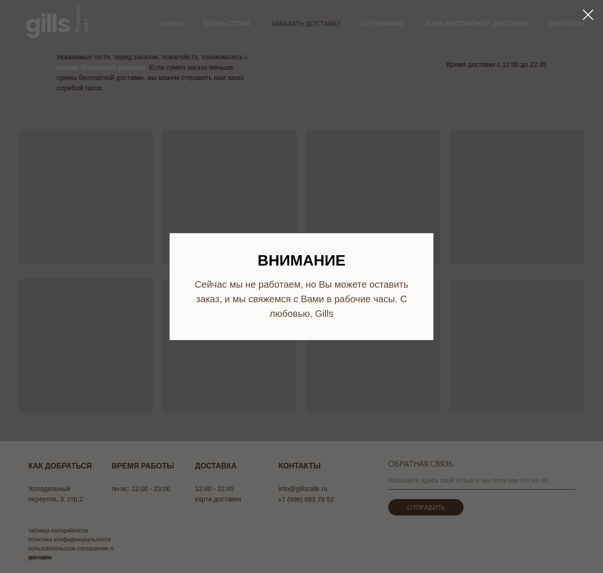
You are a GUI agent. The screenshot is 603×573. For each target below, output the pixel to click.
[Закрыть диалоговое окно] (588, 15)
